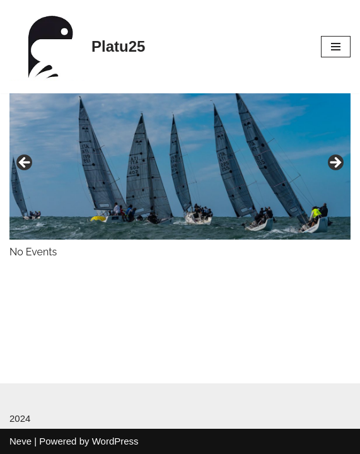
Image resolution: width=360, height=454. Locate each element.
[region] (180, 166)
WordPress (115, 441)
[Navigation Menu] (336, 46)
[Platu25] (77, 46)
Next (334, 163)
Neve (20, 441)
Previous (25, 163)
